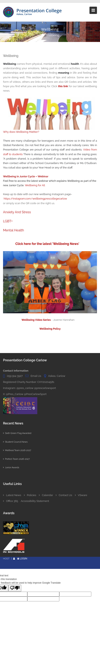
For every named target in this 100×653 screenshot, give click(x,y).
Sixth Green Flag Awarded (17, 433)
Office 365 (10, 501)
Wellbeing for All (35, 185)
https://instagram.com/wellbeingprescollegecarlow (35, 198)
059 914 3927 (15, 375)
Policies (30, 495)
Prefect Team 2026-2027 (16, 459)
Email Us (36, 375)
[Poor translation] (14, 588)
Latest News (12, 495)
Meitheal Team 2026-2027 (17, 450)
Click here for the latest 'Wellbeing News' (47, 244)
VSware (81, 495)
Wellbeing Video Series (36, 319)
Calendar (46, 495)
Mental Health (13, 230)
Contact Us (64, 495)
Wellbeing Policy (50, 328)
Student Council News (15, 442)
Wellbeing (52, 35)
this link (63, 86)
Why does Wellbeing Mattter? (21, 131)
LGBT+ (8, 221)
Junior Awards (11, 467)
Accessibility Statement (35, 501)
